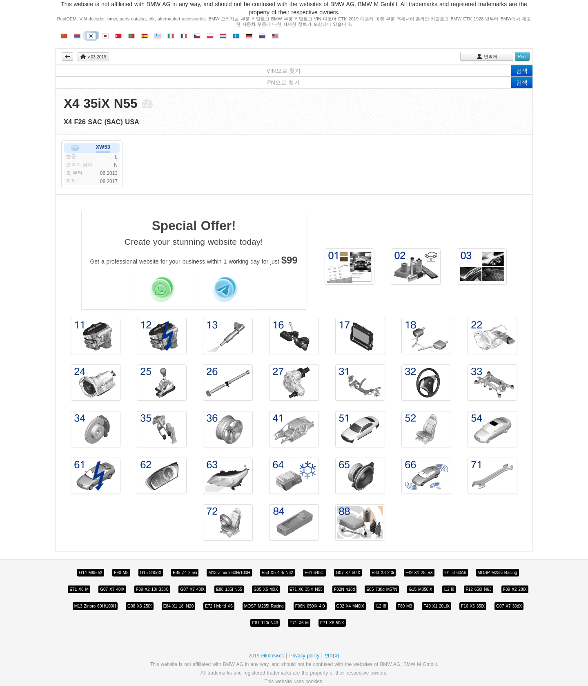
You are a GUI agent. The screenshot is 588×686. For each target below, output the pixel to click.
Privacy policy (305, 656)
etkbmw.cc (272, 656)
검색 (522, 70)
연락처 (487, 56)
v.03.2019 (93, 57)
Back (67, 56)
